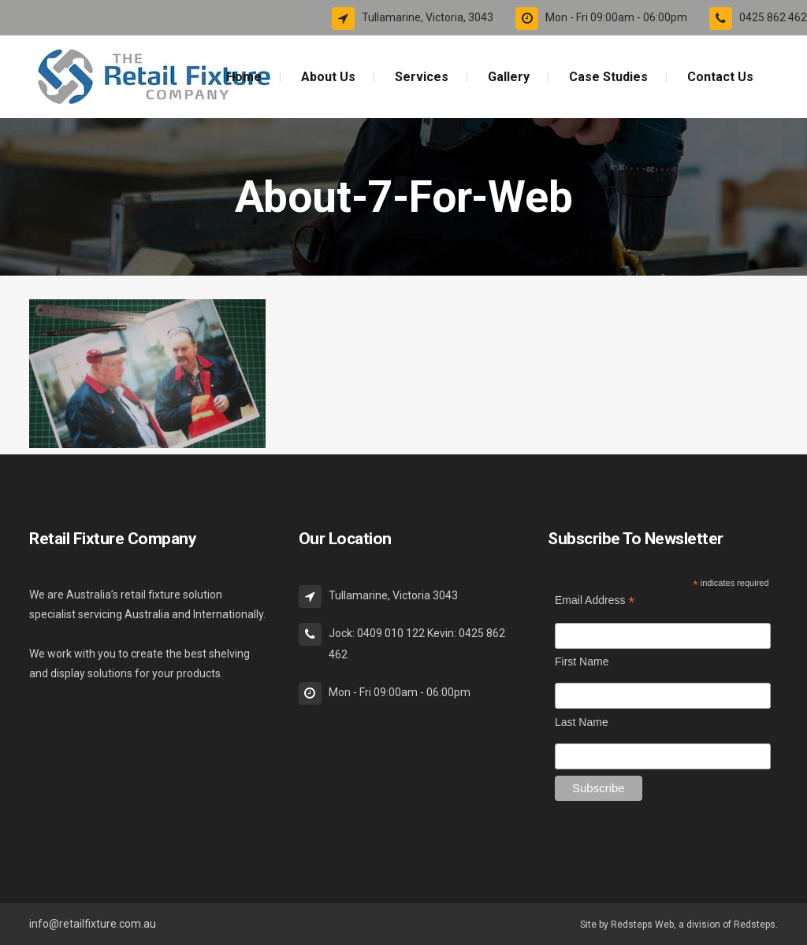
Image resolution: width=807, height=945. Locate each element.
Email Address (595, 600)
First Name (581, 661)
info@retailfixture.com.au (92, 923)
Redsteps (754, 924)
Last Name (581, 722)
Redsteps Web (642, 924)
